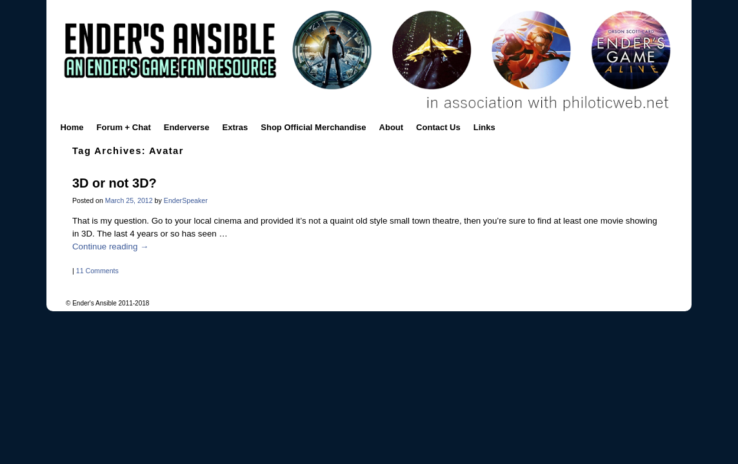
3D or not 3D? (114, 183)
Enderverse (187, 127)
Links (484, 127)
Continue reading (110, 246)
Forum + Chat (124, 127)
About (391, 127)
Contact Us (438, 127)
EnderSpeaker (186, 200)
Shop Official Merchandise (313, 127)
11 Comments (97, 271)
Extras (235, 127)
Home (71, 127)
